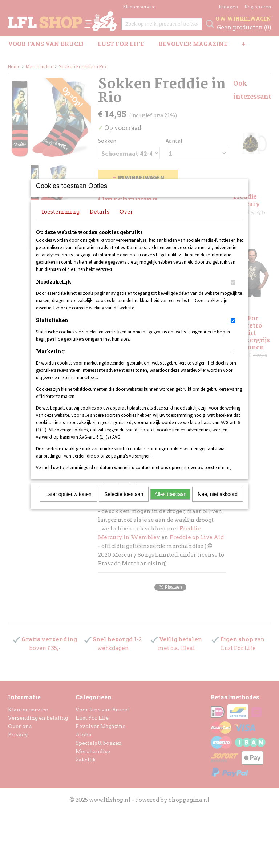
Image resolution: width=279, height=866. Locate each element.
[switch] (233, 291)
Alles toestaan (170, 504)
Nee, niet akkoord (218, 504)
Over (126, 221)
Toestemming (60, 221)
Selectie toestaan (123, 504)
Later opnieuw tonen (68, 504)
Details (99, 221)
